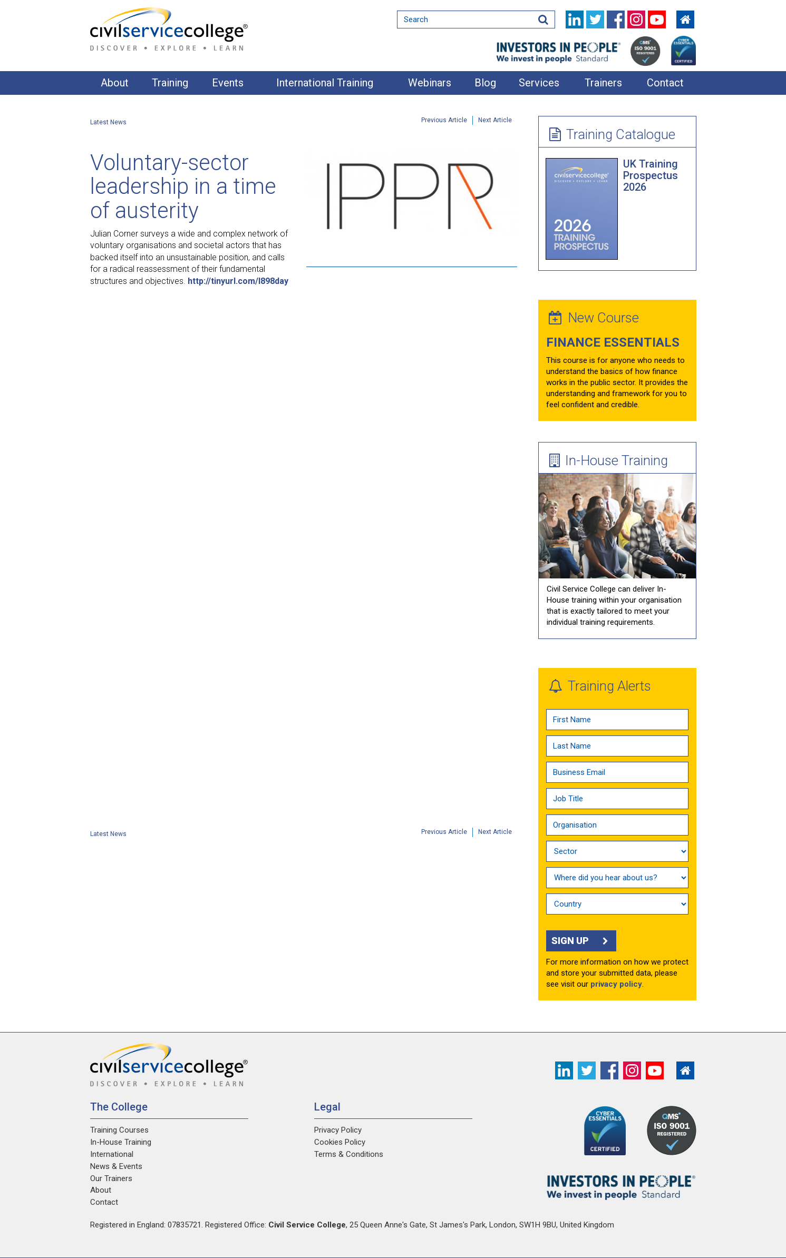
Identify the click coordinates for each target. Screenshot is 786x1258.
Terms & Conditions (348, 1154)
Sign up (581, 941)
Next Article (495, 120)
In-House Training (608, 460)
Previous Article (444, 120)
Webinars (429, 82)
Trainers (603, 82)
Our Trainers (111, 1178)
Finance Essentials (613, 342)
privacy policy (616, 984)
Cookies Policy (339, 1142)
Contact (665, 82)
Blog (485, 82)
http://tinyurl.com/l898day (238, 281)
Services (539, 82)
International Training (324, 82)
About (115, 82)
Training (170, 82)
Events (228, 82)
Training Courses (119, 1130)
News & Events (116, 1166)
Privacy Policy (338, 1130)
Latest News (108, 122)
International (111, 1154)
